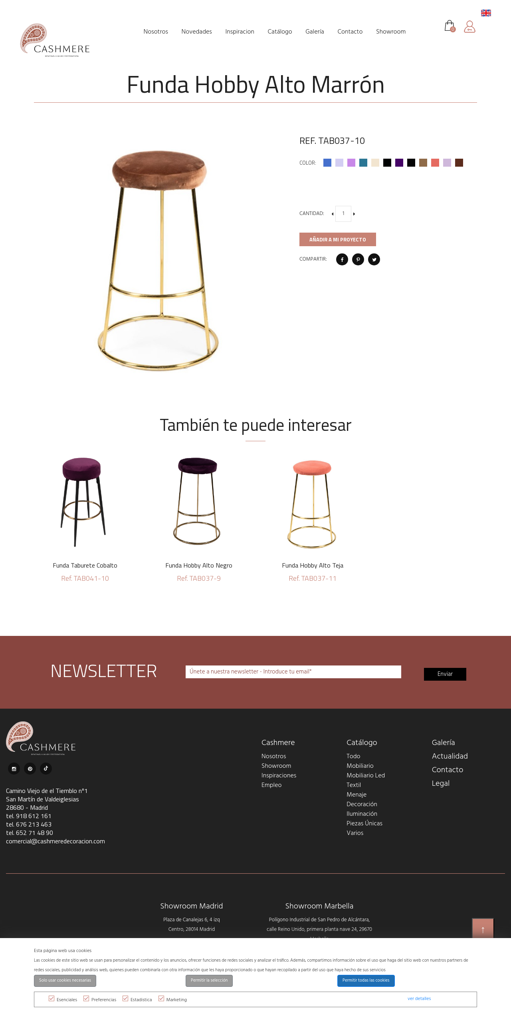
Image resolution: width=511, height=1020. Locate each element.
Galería (443, 743)
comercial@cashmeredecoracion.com (55, 841)
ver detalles (419, 999)
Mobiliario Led (366, 776)
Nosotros (273, 756)
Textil (354, 785)
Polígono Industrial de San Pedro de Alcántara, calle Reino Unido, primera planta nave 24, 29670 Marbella (319, 929)
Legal (441, 783)
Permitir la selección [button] (209, 980)
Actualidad (450, 756)
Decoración (362, 804)
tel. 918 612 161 (28, 816)
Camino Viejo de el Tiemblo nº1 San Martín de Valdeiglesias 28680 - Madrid (47, 799)
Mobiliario (360, 766)
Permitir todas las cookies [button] (366, 980)
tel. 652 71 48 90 (29, 832)
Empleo (271, 785)
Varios (355, 833)
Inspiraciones (278, 776)
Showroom (276, 766)
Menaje (356, 795)
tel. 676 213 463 (28, 824)
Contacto (447, 770)
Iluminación (362, 814)
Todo (353, 756)
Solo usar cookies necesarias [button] (65, 980)
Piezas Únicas (364, 824)
